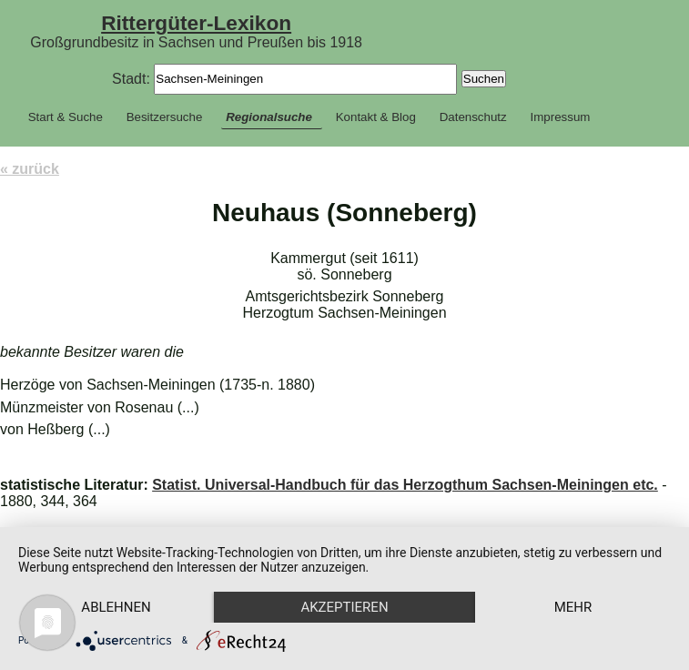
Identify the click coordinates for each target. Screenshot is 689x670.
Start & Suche (65, 117)
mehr (573, 607)
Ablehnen (115, 607)
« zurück (29, 169)
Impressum (561, 117)
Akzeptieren (344, 607)
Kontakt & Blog (376, 117)
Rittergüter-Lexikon (196, 23)
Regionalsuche (269, 117)
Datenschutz (473, 117)
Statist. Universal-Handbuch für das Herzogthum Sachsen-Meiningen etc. (405, 484)
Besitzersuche (165, 117)
